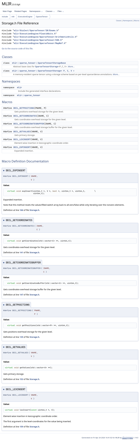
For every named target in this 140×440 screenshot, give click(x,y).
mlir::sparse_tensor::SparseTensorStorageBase (39, 63)
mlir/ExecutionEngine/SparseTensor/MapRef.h (39, 43)
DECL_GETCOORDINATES (25, 116)
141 (21, 252)
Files (61, 11)
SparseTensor (42, 17)
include (5, 17)
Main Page (7, 11)
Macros (136, 21)
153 (21, 379)
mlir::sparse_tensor (28, 95)
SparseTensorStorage (46, 66)
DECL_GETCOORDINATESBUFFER (28, 123)
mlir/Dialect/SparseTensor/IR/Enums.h (36, 30)
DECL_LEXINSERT (21, 139)
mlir (13, 17)
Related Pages (20, 11)
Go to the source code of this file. (17, 48)
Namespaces (36, 11)
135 (21, 337)
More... (71, 66)
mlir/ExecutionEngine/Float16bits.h (34, 33)
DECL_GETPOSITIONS (23, 108)
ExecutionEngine (25, 17)
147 (21, 294)
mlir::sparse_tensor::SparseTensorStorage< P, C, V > (43, 70)
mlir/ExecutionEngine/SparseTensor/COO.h (38, 40)
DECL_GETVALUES (21, 131)
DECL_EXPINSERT (21, 147)
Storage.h (34, 210)
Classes (50, 11)
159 (21, 426)
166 (21, 210)
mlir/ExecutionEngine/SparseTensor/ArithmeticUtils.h (45, 37)
